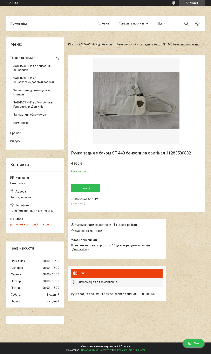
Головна (103, 23)
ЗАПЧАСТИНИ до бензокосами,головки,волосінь (34, 80)
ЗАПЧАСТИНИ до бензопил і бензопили (105, 44)
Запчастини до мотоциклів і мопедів (32, 92)
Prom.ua (125, 346)
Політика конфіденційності (129, 350)
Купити (85, 188)
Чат (193, 343)
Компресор (21, 122)
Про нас (15, 133)
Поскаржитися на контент (96, 350)
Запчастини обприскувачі (30, 114)
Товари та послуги (131, 23)
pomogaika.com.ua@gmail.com (31, 224)
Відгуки (15, 141)
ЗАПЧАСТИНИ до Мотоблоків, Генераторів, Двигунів (33, 104)
